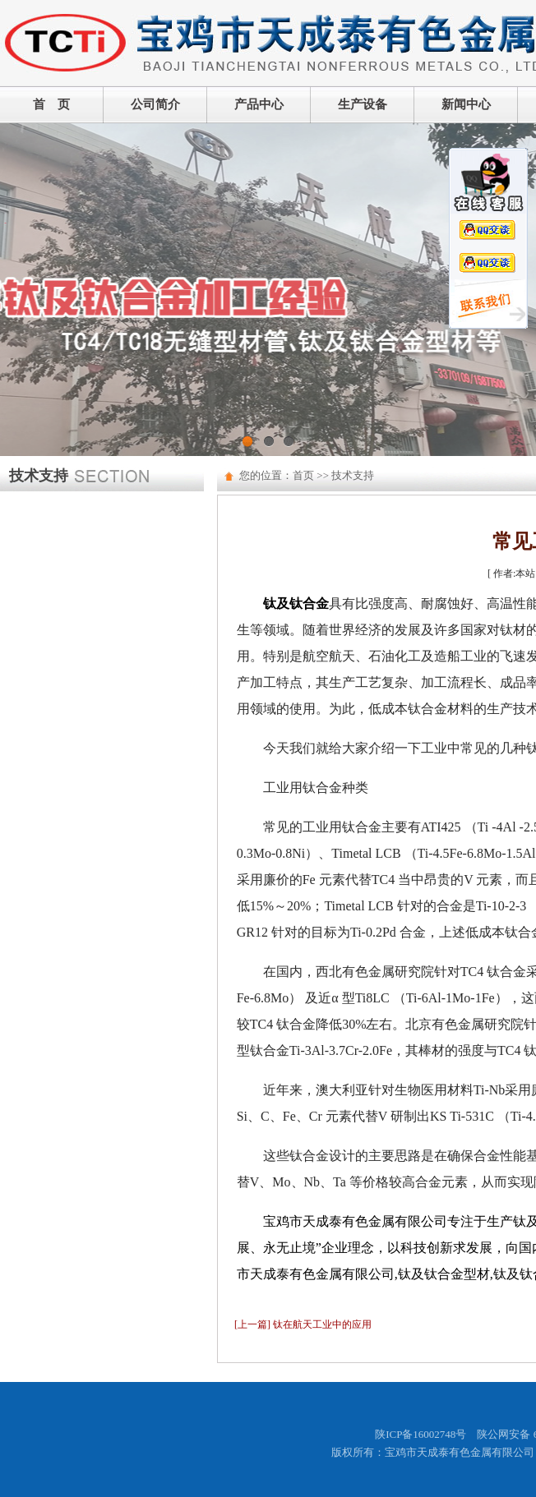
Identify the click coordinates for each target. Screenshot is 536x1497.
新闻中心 (466, 104)
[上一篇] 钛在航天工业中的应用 (303, 1324)
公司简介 (155, 104)
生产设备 (362, 104)
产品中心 (259, 104)
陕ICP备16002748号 (420, 1434)
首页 (303, 475)
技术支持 (352, 475)
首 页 (51, 104)
